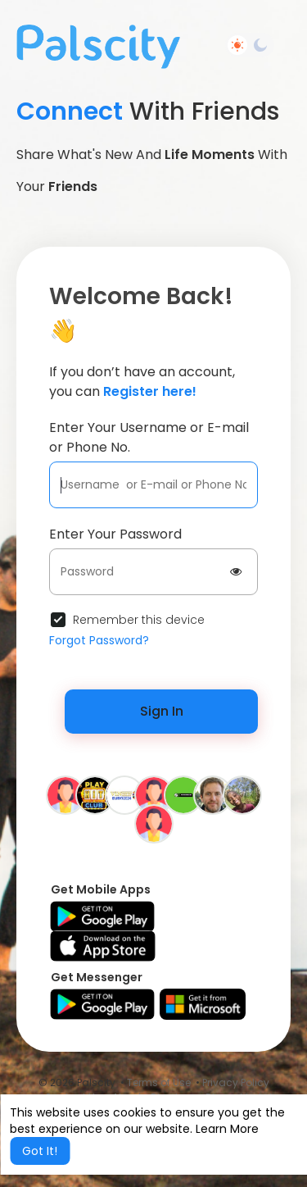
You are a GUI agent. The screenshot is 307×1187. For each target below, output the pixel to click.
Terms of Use (159, 1082)
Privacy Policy (235, 1082)
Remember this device (139, 620)
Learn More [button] (227, 1129)
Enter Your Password (115, 534)
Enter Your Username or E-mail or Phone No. (149, 437)
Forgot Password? (99, 640)
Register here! (149, 391)
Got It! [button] (39, 1151)
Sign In (161, 711)
